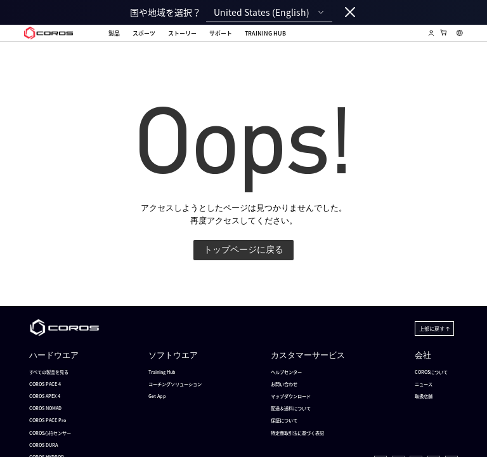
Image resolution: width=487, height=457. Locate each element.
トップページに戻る (243, 249)
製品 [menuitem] (114, 33)
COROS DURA (43, 445)
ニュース (423, 384)
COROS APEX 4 (44, 396)
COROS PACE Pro (47, 420)
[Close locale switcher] (350, 13)
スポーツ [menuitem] (144, 33)
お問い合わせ (284, 384)
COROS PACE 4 (45, 384)
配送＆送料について (291, 408)
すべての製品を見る (48, 372)
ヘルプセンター (286, 372)
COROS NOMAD (45, 408)
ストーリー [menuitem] (182, 33)
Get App (157, 396)
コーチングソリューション (175, 384)
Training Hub (162, 372)
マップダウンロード (291, 396)
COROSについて (431, 372)
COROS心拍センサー (50, 433)
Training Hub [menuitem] (265, 33)
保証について (284, 420)
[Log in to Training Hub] (431, 33)
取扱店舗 (423, 396)
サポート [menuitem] (220, 33)
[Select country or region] (460, 33)
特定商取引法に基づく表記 (297, 433)
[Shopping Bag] (444, 32)
